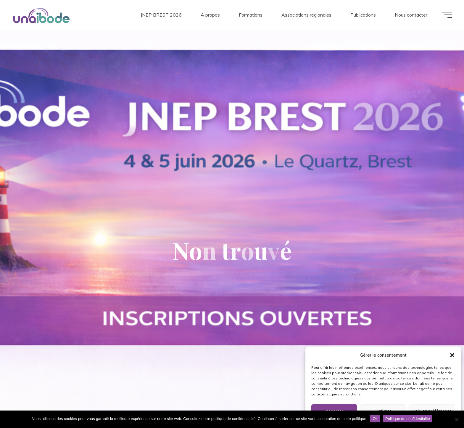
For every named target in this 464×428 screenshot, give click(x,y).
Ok (375, 418)
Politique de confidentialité (407, 418)
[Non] (457, 419)
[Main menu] (447, 15)
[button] (452, 355)
